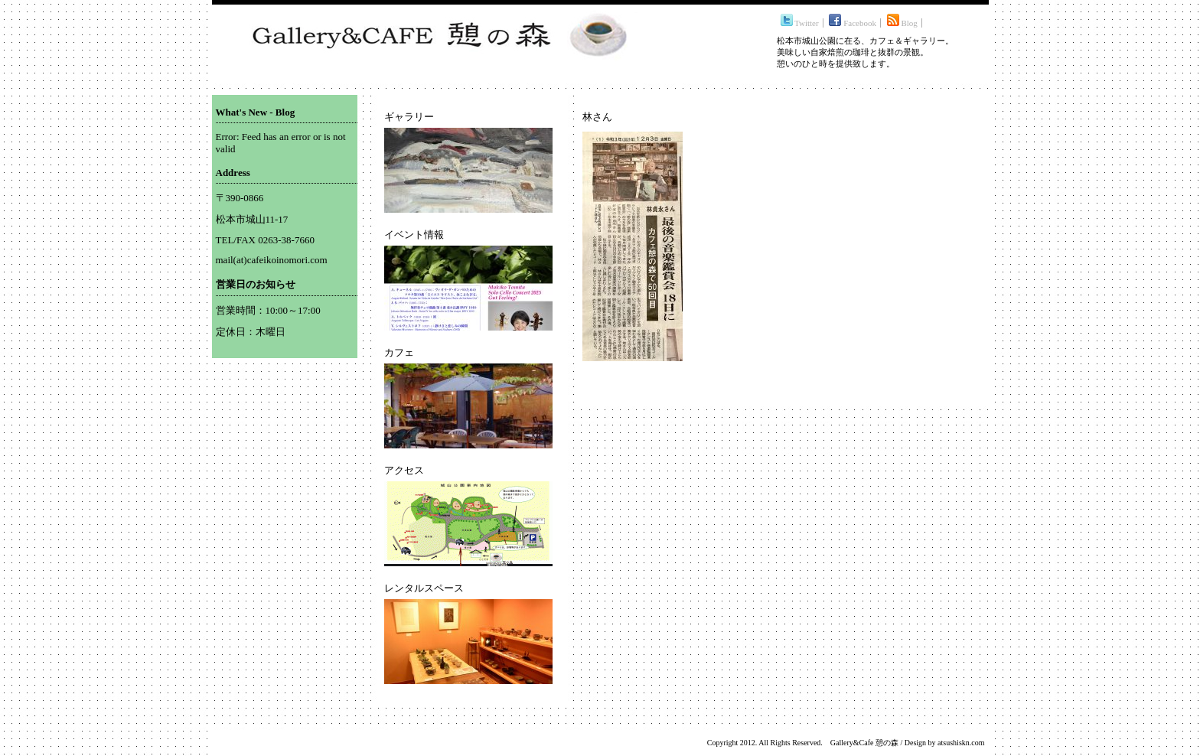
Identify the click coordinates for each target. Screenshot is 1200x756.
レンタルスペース (424, 588)
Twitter (800, 23)
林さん (597, 116)
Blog (902, 23)
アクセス (404, 470)
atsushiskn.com (961, 742)
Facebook (852, 23)
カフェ (399, 352)
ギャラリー (409, 116)
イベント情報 (414, 234)
